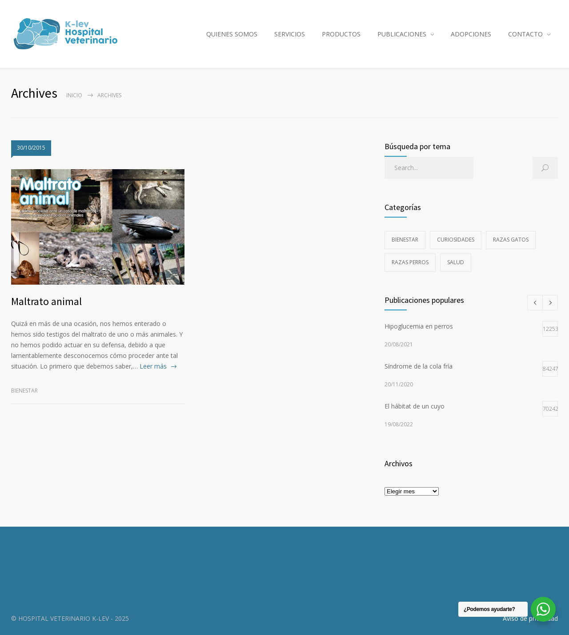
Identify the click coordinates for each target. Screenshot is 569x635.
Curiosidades (455, 239)
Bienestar (24, 390)
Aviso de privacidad (530, 618)
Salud (455, 262)
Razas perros (410, 262)
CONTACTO (525, 34)
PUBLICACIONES (401, 34)
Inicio (74, 95)
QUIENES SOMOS (231, 34)
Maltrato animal (46, 301)
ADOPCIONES (471, 34)
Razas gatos (511, 239)
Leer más (153, 366)
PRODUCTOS (341, 34)
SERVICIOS (289, 34)
